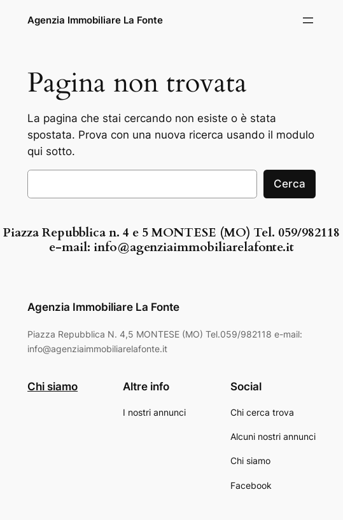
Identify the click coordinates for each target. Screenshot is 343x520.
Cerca (289, 183)
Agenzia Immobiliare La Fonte (95, 20)
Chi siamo (52, 386)
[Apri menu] (308, 20)
